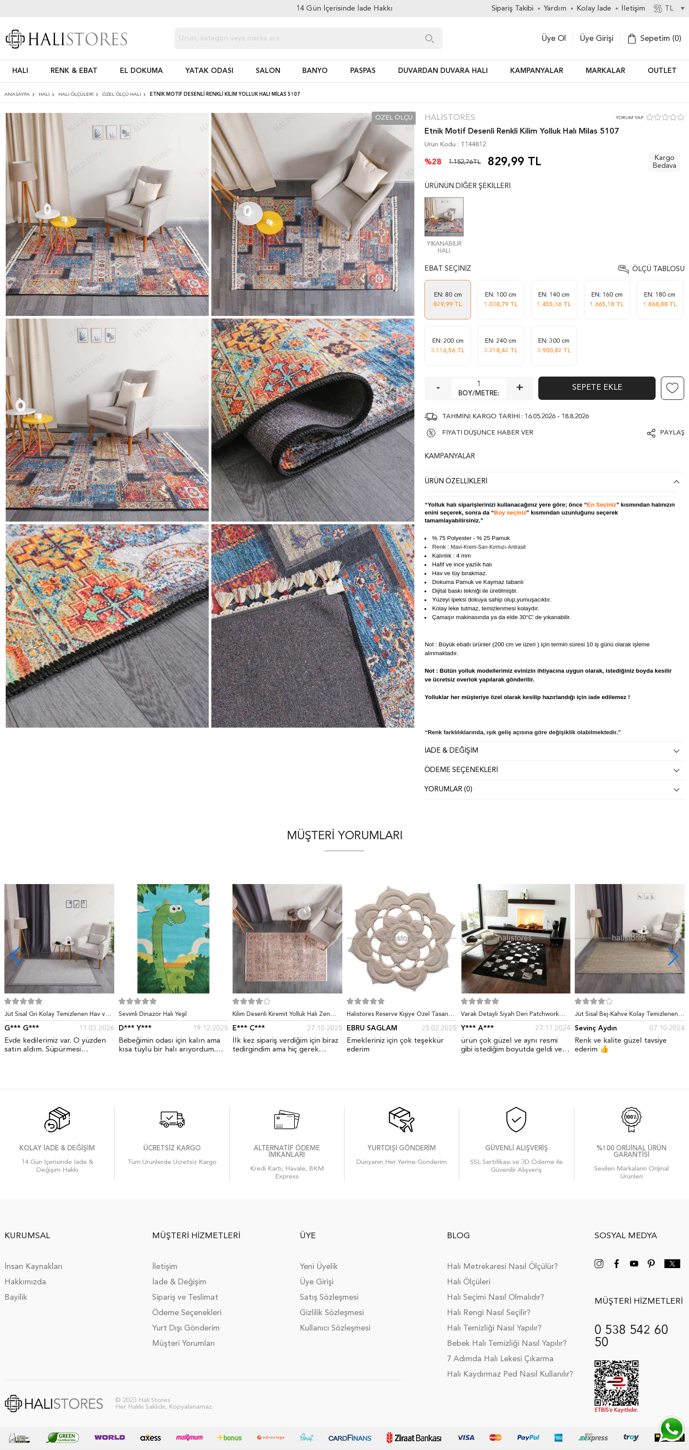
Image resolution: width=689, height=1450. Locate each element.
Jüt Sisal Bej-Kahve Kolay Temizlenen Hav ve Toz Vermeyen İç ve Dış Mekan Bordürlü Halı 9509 (628, 1016)
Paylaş (672, 433)
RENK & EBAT (74, 71)
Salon (268, 71)
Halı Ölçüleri (468, 1282)
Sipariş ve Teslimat (185, 1297)
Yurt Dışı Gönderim (186, 1328)
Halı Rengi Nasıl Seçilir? (488, 1313)
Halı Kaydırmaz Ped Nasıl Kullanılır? (510, 1374)
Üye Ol (553, 39)
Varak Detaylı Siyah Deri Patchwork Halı (510, 1016)
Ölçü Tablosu (658, 269)
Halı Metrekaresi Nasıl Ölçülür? (502, 1267)
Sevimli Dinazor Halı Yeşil (153, 1014)
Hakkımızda (25, 1282)
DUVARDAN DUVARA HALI (443, 71)
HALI (20, 71)
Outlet (662, 71)
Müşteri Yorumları (183, 1344)
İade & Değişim (179, 1282)
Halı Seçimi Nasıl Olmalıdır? (495, 1297)
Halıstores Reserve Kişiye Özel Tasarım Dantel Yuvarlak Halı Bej (400, 1016)
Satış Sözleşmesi (329, 1297)
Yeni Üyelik (319, 1267)
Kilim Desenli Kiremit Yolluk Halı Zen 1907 (281, 1016)
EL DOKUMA (141, 71)
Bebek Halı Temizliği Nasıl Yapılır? (506, 1344)
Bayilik (15, 1297)
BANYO (315, 71)
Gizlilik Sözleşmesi (332, 1313)
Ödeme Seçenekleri (186, 1313)
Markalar (605, 71)
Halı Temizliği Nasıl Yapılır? (494, 1328)
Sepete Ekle (597, 388)
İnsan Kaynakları (33, 1267)
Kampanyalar (536, 71)
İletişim (165, 1267)
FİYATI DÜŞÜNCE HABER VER (487, 433)
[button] (673, 955)
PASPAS (363, 71)
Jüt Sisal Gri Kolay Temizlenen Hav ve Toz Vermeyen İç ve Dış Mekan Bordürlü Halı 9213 (56, 1016)
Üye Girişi (596, 39)
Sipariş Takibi (512, 8)
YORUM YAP (629, 118)
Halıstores (449, 118)
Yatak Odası (209, 71)
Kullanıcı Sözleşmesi (335, 1328)
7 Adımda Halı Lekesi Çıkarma (500, 1359)
